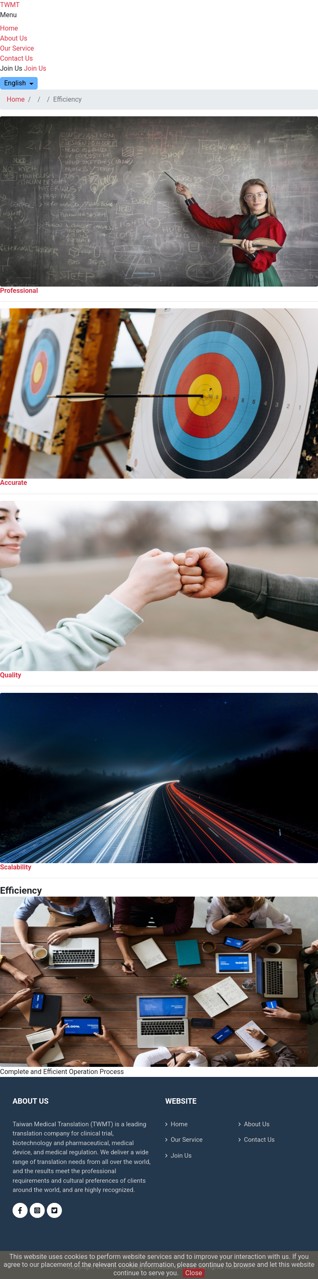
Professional (19, 291)
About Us (13, 38)
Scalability (15, 867)
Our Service (17, 48)
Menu (8, 15)
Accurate (13, 483)
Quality (10, 675)
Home (9, 28)
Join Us (11, 68)
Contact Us (16, 58)
